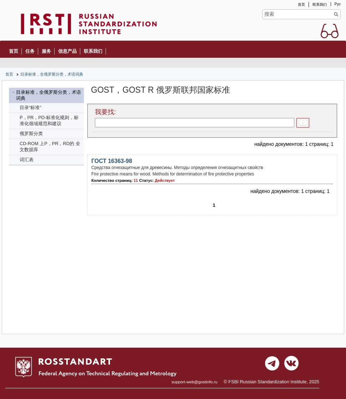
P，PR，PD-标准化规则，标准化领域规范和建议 (49, 120)
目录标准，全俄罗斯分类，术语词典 (51, 74)
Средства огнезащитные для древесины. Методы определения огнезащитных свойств (177, 167)
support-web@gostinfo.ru (195, 382)
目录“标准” (30, 107)
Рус (338, 4)
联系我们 (319, 4)
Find (335, 14)
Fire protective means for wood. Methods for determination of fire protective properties (172, 174)
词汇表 (27, 159)
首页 (301, 4)
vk (291, 365)
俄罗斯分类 (31, 133)
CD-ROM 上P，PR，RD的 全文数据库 (50, 146)
